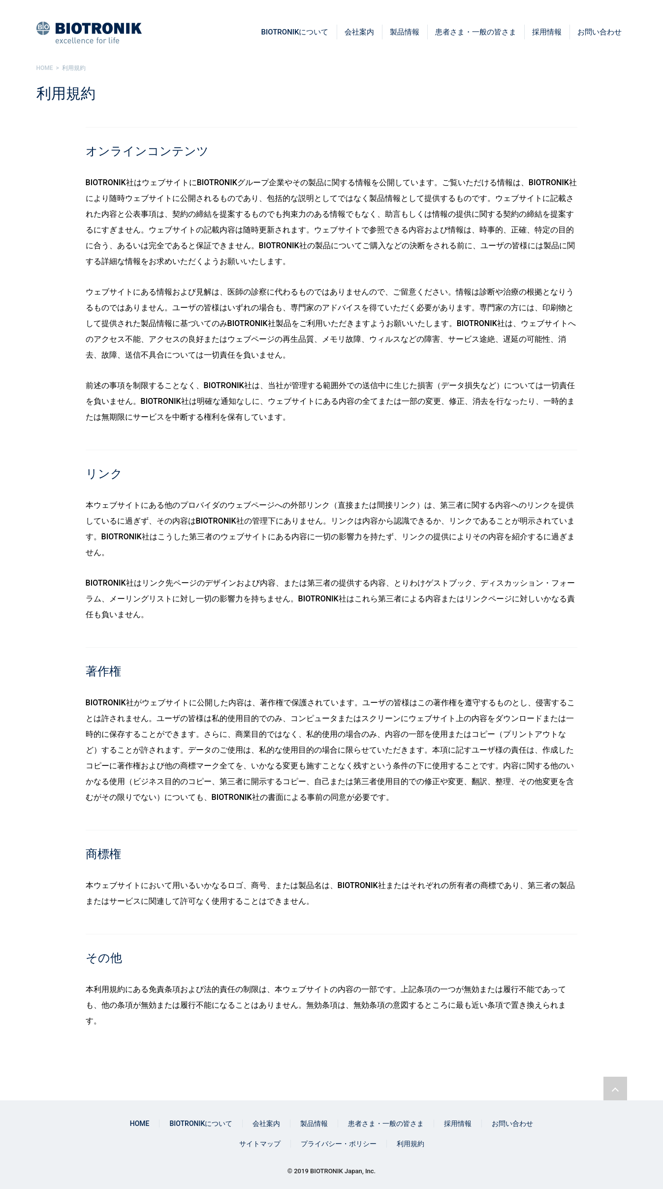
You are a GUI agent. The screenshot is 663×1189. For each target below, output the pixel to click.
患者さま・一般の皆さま (475, 32)
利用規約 (410, 1144)
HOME (140, 1123)
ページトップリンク (615, 1088)
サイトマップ (260, 1144)
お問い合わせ (599, 32)
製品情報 (404, 32)
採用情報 (547, 32)
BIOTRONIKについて (295, 32)
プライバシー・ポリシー (339, 1144)
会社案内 (359, 32)
